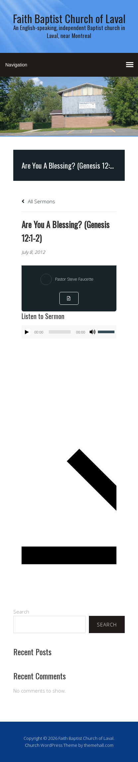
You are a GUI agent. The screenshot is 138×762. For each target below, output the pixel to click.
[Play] (27, 332)
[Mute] (92, 332)
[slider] (60, 332)
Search (21, 611)
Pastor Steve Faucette (74, 279)
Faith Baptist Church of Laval (69, 18)
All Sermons (38, 201)
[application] (69, 332)
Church (32, 745)
